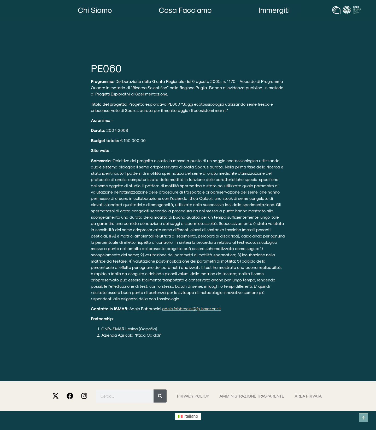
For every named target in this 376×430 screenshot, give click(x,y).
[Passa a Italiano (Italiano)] (188, 416)
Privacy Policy (193, 395)
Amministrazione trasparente (251, 395)
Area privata (308, 395)
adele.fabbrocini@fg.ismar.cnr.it (191, 308)
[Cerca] (160, 396)
